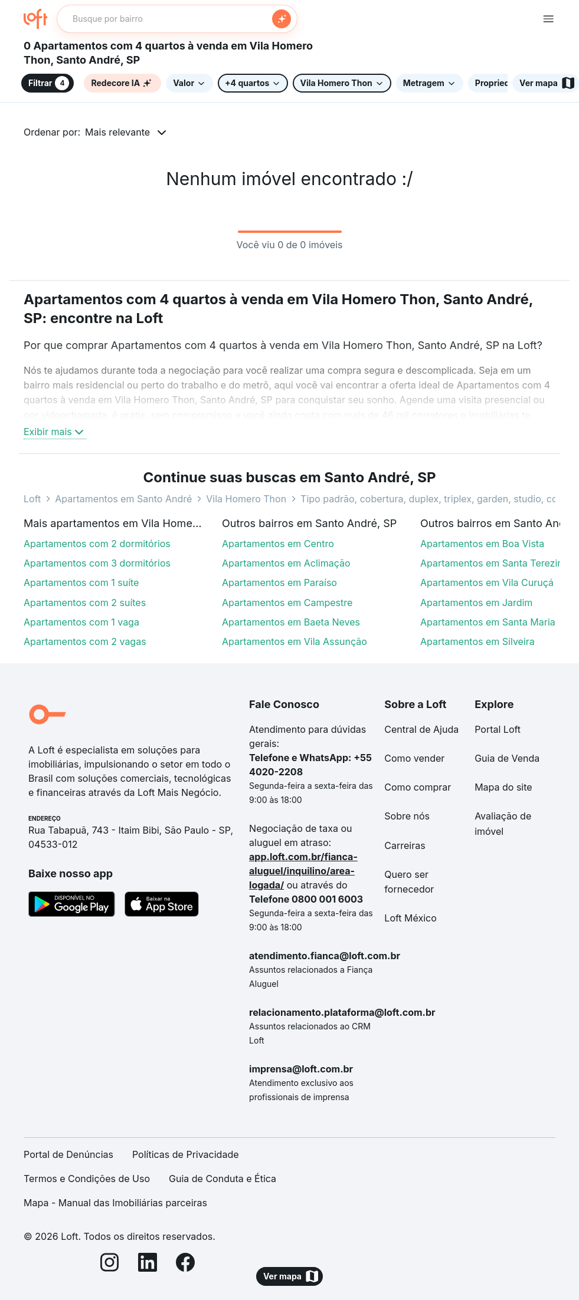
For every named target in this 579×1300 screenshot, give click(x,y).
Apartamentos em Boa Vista (482, 543)
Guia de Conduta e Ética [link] (222, 1178)
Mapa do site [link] (503, 787)
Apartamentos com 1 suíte (81, 582)
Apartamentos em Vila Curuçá (487, 582)
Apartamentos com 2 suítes (85, 602)
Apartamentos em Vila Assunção (294, 641)
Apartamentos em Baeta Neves (291, 622)
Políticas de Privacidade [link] (185, 1154)
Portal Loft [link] (498, 729)
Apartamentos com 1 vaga (81, 622)
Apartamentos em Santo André (123, 499)
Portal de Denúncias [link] (68, 1154)
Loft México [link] (410, 918)
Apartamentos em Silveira (477, 641)
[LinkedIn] (147, 1264)
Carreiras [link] (404, 845)
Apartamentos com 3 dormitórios (97, 563)
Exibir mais (55, 431)
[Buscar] (281, 18)
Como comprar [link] (417, 787)
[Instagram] (109, 1264)
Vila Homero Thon (246, 499)
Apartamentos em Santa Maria (487, 622)
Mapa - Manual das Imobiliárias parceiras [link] (115, 1203)
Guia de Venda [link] (507, 758)
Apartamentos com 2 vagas (85, 641)
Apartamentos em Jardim (476, 602)
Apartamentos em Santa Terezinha (497, 563)
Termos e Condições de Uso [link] (87, 1178)
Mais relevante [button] (117, 132)
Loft (32, 499)
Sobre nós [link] (407, 816)
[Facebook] (185, 1264)
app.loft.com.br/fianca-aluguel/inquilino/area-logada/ (303, 871)
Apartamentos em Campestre (287, 602)
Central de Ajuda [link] (421, 729)
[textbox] (177, 19)
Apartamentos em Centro (278, 543)
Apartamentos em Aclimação (286, 563)
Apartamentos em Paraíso (279, 582)
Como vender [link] (414, 758)
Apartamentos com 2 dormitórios (97, 543)
